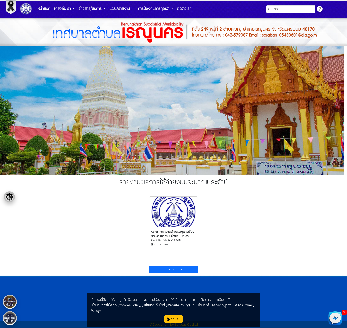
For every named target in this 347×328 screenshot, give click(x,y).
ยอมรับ (173, 319)
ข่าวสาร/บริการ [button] (91, 9)
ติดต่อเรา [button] (184, 9)
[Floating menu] (9, 196)
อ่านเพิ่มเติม (173, 269)
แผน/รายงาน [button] (120, 9)
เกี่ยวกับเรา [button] (63, 9)
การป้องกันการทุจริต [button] (154, 9)
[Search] (290, 9)
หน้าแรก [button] (44, 9)
